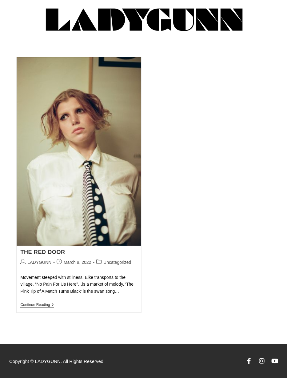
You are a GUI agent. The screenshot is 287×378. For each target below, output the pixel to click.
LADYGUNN (39, 262)
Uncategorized (117, 262)
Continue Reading (37, 305)
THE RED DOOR (42, 252)
